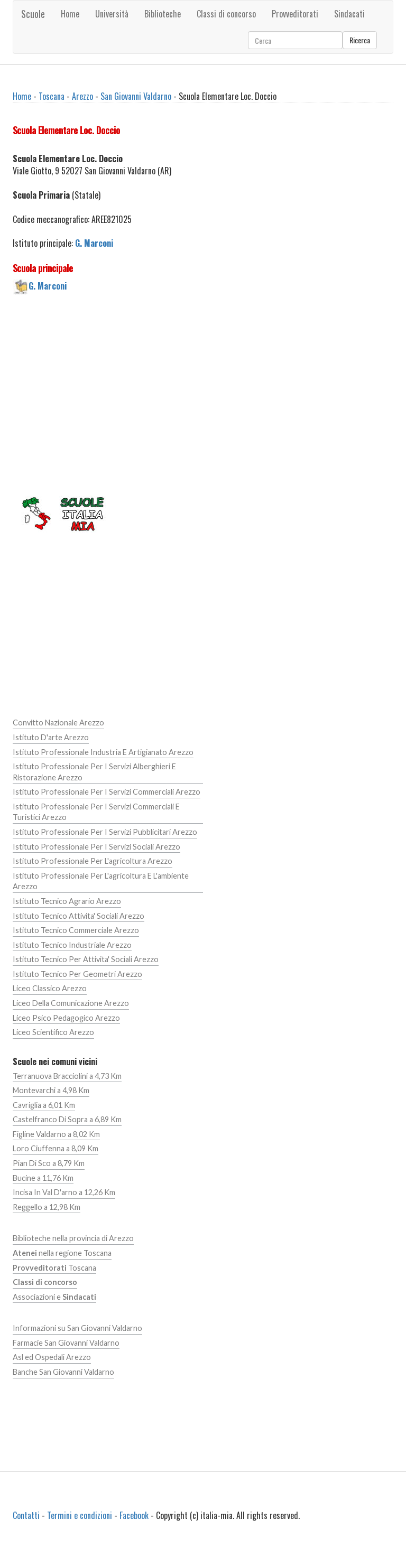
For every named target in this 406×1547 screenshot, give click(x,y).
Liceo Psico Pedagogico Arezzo (66, 1017)
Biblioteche (162, 13)
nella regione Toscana (62, 1252)
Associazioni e (54, 1296)
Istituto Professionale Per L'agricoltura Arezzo (92, 860)
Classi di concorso (226, 13)
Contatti (26, 1515)
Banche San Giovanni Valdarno (63, 1371)
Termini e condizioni (79, 1515)
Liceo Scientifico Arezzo (53, 1032)
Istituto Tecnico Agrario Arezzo (67, 901)
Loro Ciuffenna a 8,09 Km (55, 1148)
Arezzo (82, 96)
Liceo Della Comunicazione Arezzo (71, 1003)
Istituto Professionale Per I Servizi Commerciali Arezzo (106, 791)
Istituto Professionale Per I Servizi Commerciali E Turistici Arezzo (96, 812)
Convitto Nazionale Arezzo (58, 722)
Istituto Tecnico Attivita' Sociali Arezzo (78, 915)
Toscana (51, 96)
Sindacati (349, 13)
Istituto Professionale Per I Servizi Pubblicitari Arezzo (105, 831)
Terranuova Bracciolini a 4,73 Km (67, 1075)
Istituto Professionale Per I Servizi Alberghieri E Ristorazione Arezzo (94, 772)
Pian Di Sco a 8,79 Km (49, 1163)
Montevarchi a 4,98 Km (51, 1090)
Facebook (134, 1515)
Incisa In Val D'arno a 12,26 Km (64, 1192)
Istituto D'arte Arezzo (51, 737)
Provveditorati (295, 13)
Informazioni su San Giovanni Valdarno (77, 1328)
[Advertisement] (203, 393)
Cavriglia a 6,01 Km (44, 1105)
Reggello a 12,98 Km (46, 1207)
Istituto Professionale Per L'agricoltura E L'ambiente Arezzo (101, 881)
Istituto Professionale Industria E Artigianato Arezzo (103, 752)
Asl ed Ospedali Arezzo (52, 1357)
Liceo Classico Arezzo (50, 988)
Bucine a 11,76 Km (43, 1177)
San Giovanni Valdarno (135, 96)
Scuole (33, 14)
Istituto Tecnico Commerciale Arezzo (76, 930)
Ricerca (359, 39)
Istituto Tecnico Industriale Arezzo (72, 944)
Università (111, 13)
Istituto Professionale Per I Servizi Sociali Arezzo (96, 846)
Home (70, 13)
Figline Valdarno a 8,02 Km (56, 1134)
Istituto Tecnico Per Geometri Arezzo (77, 974)
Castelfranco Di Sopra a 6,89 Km (67, 1119)
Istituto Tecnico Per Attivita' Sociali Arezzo (86, 959)
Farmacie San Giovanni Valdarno (66, 1342)
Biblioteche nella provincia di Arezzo (73, 1238)
